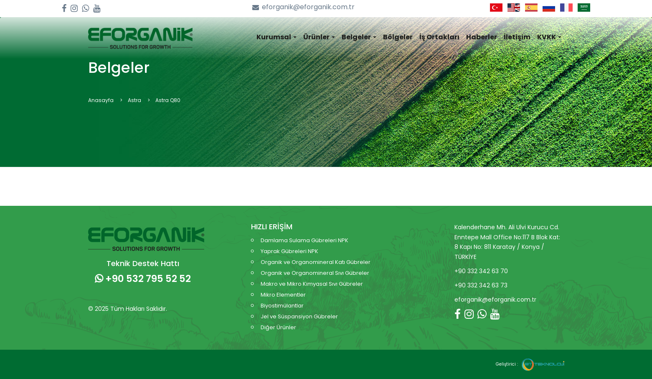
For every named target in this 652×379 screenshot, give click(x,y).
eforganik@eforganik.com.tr (303, 7)
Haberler (481, 37)
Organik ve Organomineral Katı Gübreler (315, 262)
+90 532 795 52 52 (143, 278)
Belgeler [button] (359, 37)
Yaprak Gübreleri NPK (289, 251)
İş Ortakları (439, 37)
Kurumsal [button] (276, 37)
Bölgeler (398, 37)
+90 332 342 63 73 (480, 285)
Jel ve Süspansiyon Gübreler (299, 316)
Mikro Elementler (283, 295)
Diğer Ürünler (278, 327)
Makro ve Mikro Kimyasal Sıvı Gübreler (312, 284)
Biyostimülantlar (282, 306)
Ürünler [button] (319, 37)
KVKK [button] (549, 37)
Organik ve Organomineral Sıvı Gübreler (315, 273)
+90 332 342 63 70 (481, 271)
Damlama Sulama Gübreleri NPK (304, 240)
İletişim (517, 37)
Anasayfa (101, 100)
